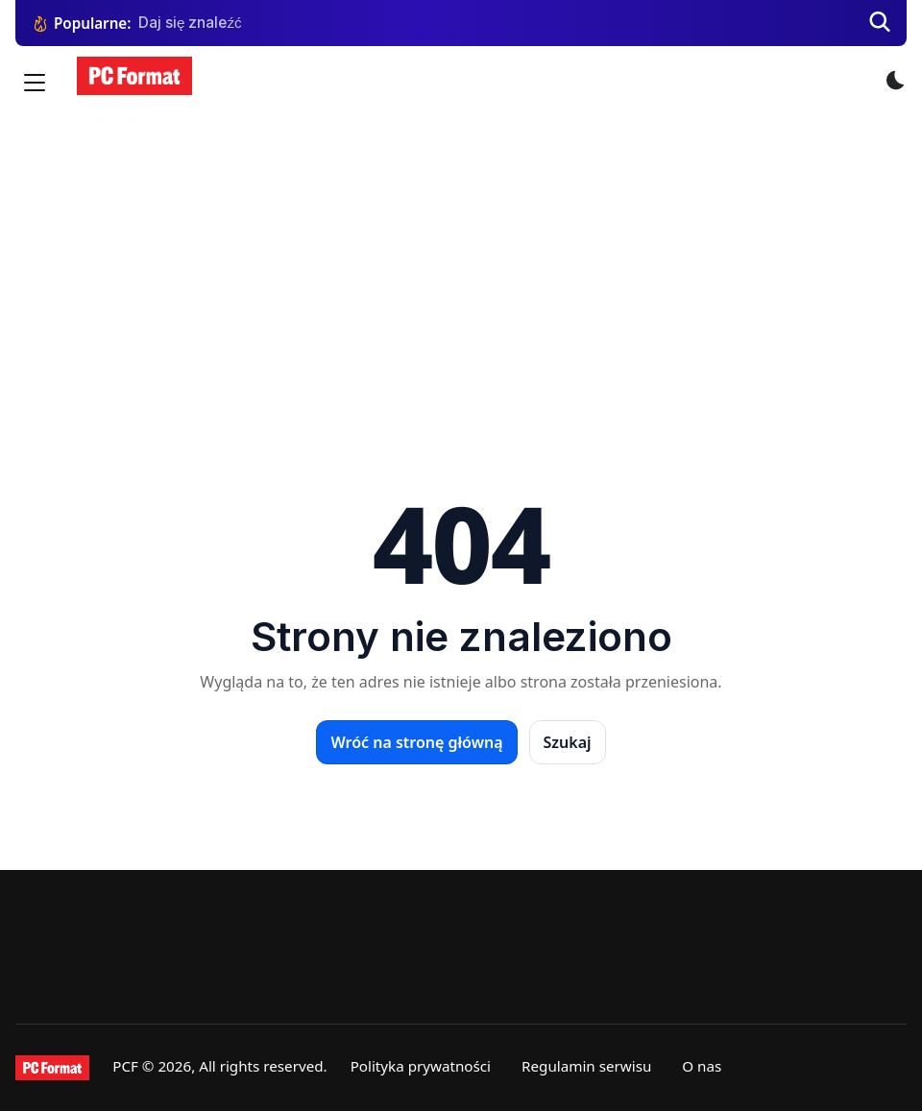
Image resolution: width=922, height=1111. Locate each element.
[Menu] (34, 82)
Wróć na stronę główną (416, 742)
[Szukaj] (879, 23)
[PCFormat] (52, 1067)
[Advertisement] (461, 259)
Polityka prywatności (421, 1065)
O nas (701, 1065)
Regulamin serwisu (586, 1065)
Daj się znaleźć (190, 22)
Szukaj (568, 742)
